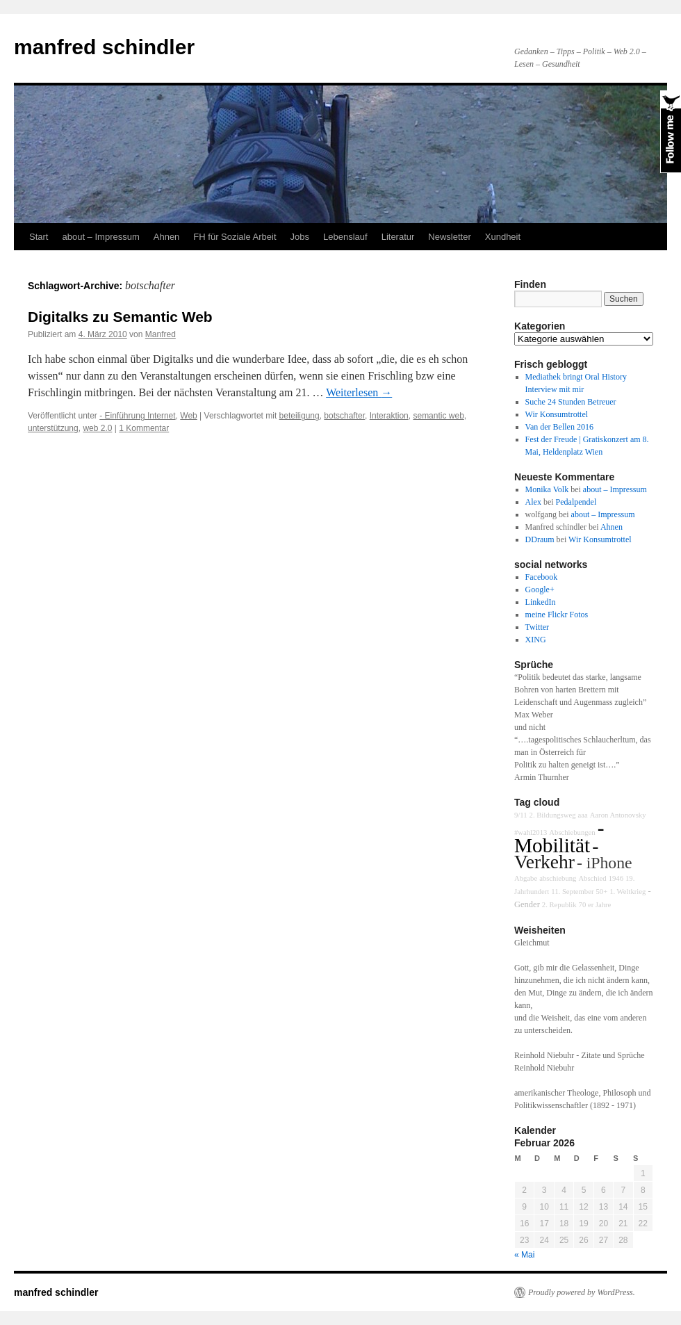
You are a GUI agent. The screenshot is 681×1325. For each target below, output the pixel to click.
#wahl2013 (530, 832)
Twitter (537, 627)
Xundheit (502, 236)
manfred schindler (104, 46)
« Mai (524, 1255)
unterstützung (53, 428)
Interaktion (389, 416)
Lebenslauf (345, 236)
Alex (533, 502)
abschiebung (557, 878)
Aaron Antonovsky (618, 815)
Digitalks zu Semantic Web (120, 317)
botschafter (344, 416)
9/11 (520, 815)
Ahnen (167, 236)
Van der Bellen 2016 (559, 427)
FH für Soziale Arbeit (234, 236)
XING (535, 639)
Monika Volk (547, 489)
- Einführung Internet (137, 416)
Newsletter (449, 236)
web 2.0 (97, 428)
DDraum (540, 539)
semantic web (438, 416)
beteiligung (299, 416)
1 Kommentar (144, 428)
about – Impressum (100, 236)
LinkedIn (540, 602)
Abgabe (525, 878)
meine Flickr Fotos (557, 614)
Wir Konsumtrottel (557, 414)
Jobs (299, 236)
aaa (582, 815)
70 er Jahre (595, 905)
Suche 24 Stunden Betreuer (570, 402)
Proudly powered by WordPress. (581, 1292)
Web (188, 416)
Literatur (398, 236)
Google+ (540, 589)
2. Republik (559, 905)
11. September (572, 891)
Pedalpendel (576, 502)
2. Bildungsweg (553, 815)
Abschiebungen (572, 832)
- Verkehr (556, 854)
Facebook (541, 577)
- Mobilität (559, 836)
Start (38, 236)
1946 (616, 878)
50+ (601, 891)
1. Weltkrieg (627, 891)
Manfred (160, 334)
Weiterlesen (359, 392)
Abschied (592, 878)
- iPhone (604, 863)
